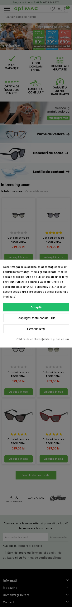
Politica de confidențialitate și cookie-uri (42, 339)
